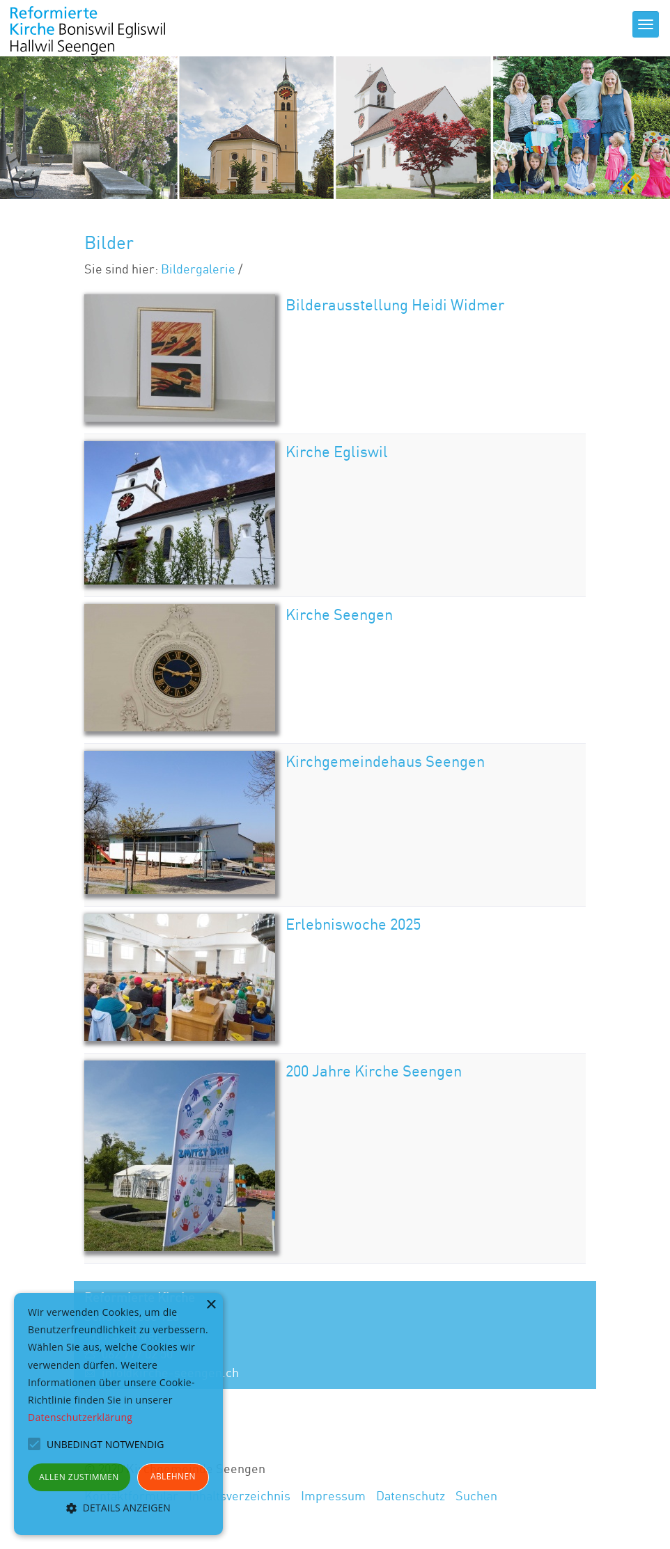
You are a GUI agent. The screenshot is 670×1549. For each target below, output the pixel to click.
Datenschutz (410, 1495)
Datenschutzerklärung (80, 1417)
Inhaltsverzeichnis (239, 1495)
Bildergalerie (198, 268)
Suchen (476, 1495)
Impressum (333, 1495)
